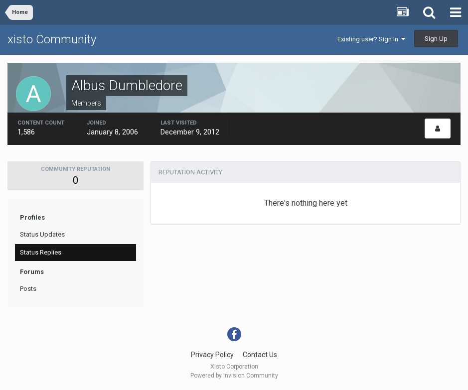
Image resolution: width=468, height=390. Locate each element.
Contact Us (260, 355)
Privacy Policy (212, 355)
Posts (28, 288)
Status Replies (40, 252)
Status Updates (42, 234)
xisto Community (51, 39)
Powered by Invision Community (234, 375)
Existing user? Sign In (371, 39)
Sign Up (436, 38)
